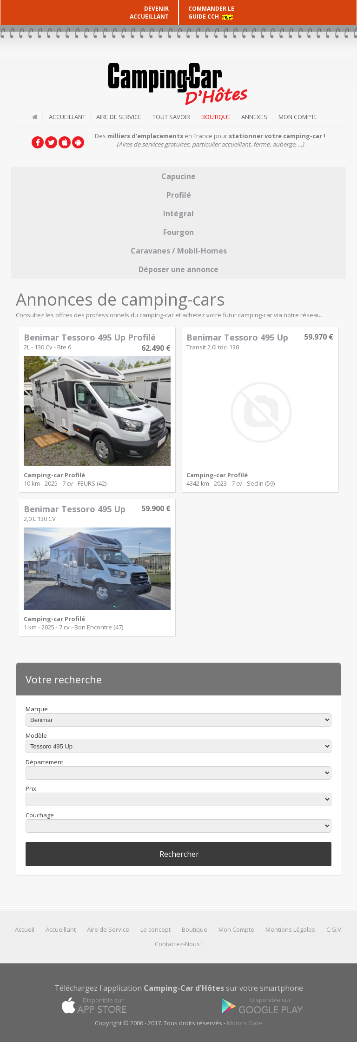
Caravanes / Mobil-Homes (179, 250)
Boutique (216, 117)
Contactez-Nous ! (179, 944)
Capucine (178, 176)
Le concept (155, 929)
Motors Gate (244, 1023)
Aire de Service (118, 117)
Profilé (178, 194)
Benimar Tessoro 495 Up (237, 336)
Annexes (255, 117)
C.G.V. (334, 929)
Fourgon (178, 232)
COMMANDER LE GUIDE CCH (211, 12)
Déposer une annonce (178, 269)
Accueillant (66, 117)
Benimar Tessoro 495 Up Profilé (90, 336)
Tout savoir (171, 117)
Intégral (178, 213)
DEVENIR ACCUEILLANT (149, 12)
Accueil (24, 929)
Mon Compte (298, 117)
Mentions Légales (290, 929)
